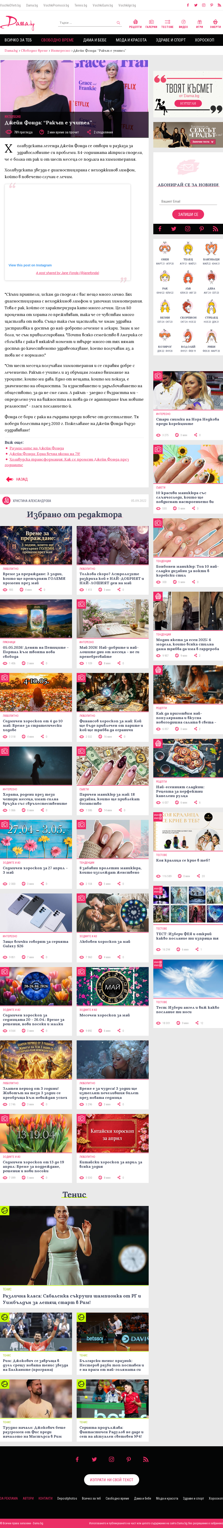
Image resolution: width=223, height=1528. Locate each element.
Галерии (151, 23)
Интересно (60, 50)
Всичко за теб (18, 39)
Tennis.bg (81, 5)
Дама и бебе (95, 39)
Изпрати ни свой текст (111, 1479)
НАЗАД (16, 479)
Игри (199, 23)
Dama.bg (32, 5)
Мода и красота (131, 39)
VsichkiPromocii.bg (56, 5)
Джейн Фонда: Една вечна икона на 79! (45, 453)
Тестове (167, 23)
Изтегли (188, 103)
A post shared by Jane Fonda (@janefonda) (67, 273)
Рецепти (135, 23)
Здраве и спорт (171, 39)
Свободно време (57, 39)
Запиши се (188, 214)
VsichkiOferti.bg (10, 5)
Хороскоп (204, 39)
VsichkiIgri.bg (127, 5)
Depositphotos (67, 1498)
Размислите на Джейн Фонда (37, 448)
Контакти (45, 1498)
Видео (183, 23)
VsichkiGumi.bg (103, 5)
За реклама (9, 1498)
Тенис (74, 1194)
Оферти (215, 23)
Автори (28, 1498)
